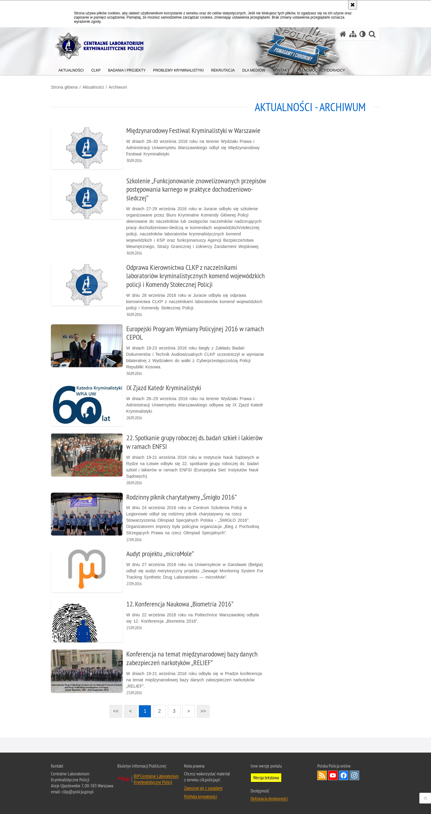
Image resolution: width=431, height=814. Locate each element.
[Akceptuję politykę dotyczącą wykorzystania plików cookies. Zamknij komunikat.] (352, 5)
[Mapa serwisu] (352, 34)
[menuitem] (71, 69)
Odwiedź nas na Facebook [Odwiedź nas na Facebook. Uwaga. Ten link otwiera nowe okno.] (343, 775)
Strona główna (64, 87)
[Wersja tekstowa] (362, 34)
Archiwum (118, 87)
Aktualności (93, 87)
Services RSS (322, 775)
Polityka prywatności (200, 796)
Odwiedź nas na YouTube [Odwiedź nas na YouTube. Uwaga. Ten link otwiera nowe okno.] (333, 775)
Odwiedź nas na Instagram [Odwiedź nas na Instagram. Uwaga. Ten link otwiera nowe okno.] (354, 775)
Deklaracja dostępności (269, 798)
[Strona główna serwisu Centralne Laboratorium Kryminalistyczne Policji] (343, 34)
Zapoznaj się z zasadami (203, 788)
